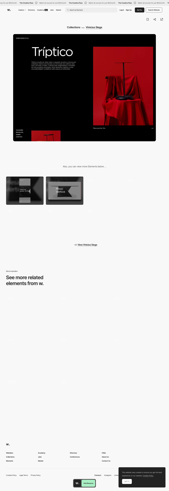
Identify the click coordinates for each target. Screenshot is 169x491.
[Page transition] (104, 221)
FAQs (104, 453)
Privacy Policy (35, 475)
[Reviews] (84, 314)
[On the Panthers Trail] (137, 314)
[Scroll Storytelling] (31, 397)
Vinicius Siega (94, 27)
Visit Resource (88, 483)
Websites (9, 453)
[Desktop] (64, 191)
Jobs (52, 10)
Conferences (75, 457)
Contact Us (106, 461)
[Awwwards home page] (77, 483)
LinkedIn (117, 475)
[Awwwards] (9, 10)
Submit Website (154, 10)
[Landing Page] (84, 355)
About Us (105, 457)
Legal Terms (23, 475)
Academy (42, 10)
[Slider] (144, 191)
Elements (9, 461)
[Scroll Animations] (84, 397)
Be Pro (139, 10)
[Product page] (25, 221)
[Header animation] (64, 221)
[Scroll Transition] (31, 355)
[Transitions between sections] (137, 355)
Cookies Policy (11, 475)
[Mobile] (25, 191)
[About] (104, 191)
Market (58, 10)
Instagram (107, 475)
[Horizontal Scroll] (31, 314)
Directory (31, 10)
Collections (10, 457)
